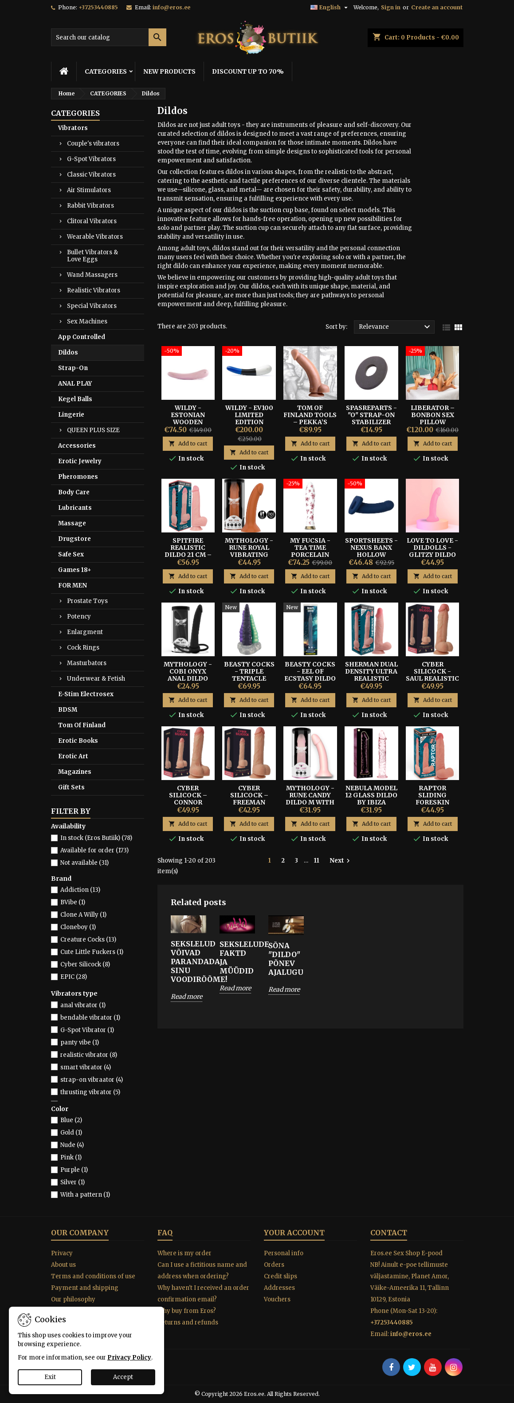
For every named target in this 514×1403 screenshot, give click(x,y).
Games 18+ (74, 570)
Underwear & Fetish (96, 678)
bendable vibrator (90, 1017)
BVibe (72, 902)
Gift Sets (71, 787)
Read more (186, 997)
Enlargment (85, 632)
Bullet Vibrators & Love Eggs (92, 255)
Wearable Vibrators (95, 236)
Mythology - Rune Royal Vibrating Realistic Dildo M (249, 554)
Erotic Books (78, 741)
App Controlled (81, 337)
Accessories (77, 445)
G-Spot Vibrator (87, 1030)
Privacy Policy (129, 1357)
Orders (274, 1265)
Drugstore (74, 539)
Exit (50, 1377)
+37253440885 (98, 7)
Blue (71, 1120)
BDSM (67, 709)
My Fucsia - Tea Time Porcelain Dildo (310, 551)
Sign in (390, 7)
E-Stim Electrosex (86, 694)
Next (341, 861)
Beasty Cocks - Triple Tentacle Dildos (249, 675)
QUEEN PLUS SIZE (93, 430)
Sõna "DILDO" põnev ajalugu (285, 959)
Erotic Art (73, 756)
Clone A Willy (83, 914)
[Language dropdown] (330, 7)
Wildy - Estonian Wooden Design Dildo (188, 418)
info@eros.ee (171, 7)
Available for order (94, 850)
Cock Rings (83, 647)
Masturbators (86, 663)
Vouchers (277, 1299)
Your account (294, 1232)
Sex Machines (87, 321)
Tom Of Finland (82, 725)
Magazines (74, 772)
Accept (123, 1377)
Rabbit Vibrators (90, 205)
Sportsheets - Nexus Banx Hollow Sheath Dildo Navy (371, 554)
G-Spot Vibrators (91, 159)
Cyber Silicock (85, 964)
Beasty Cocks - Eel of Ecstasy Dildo (310, 671)
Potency (79, 616)
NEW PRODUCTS (169, 71)
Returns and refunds (187, 1322)
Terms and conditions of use (93, 1276)
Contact (388, 1232)
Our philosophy (73, 1299)
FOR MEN (72, 585)
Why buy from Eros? (186, 1311)
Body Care (74, 492)
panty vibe (79, 1042)
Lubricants (75, 508)
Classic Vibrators (91, 174)
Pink (71, 1157)
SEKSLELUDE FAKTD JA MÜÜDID (237, 957)
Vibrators (73, 128)
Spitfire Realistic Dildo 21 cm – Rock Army (188, 551)
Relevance (396, 327)
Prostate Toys (87, 601)
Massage (72, 523)
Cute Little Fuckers (91, 952)
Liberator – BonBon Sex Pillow (433, 415)
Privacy (62, 1253)
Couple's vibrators (93, 143)
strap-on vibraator (91, 1080)
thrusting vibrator (90, 1092)
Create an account (437, 7)
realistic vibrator (88, 1055)
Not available (84, 863)
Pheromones (78, 477)
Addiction (80, 890)
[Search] (108, 37)
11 (316, 860)
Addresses (279, 1288)
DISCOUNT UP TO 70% (248, 71)
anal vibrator (83, 1005)
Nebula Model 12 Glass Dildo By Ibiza (371, 795)
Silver (72, 1182)
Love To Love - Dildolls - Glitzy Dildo (432, 547)
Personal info (283, 1253)
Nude (72, 1145)
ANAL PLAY (75, 383)
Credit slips (280, 1276)
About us (63, 1265)
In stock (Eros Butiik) (96, 838)
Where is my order (184, 1253)
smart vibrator (85, 1067)
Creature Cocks (88, 939)
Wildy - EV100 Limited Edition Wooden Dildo (249, 418)
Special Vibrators (92, 306)
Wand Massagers (92, 275)
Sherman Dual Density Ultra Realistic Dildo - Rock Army (371, 678)
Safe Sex (71, 554)
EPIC (73, 977)
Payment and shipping (84, 1288)
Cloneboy (78, 927)
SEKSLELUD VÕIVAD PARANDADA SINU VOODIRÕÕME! (188, 961)
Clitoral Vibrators (92, 221)
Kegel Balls (75, 399)
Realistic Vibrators (93, 290)
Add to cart (188, 443)
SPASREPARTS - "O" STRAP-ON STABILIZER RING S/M (371, 418)
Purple (74, 1170)
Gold (71, 1132)
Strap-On (73, 368)
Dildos (68, 352)
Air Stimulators (89, 190)
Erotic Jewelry (80, 461)
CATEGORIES (106, 71)
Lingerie (71, 414)
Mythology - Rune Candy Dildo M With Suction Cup (310, 798)
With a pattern (85, 1194)
